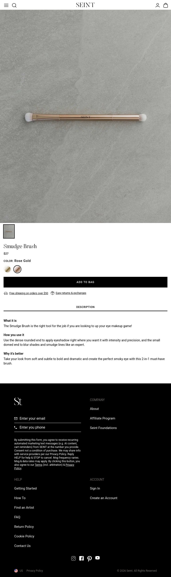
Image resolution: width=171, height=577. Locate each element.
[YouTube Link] (97, 557)
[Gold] (7, 269)
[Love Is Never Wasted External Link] (103, 428)
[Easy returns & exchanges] (68, 293)
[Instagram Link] (73, 558)
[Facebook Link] (81, 558)
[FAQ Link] (17, 517)
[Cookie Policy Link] (24, 536)
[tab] (85, 307)
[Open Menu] (6, 5)
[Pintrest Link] (89, 559)
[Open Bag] (165, 5)
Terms (38, 464)
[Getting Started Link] (25, 488)
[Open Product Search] (14, 5)
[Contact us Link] (22, 546)
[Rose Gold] (17, 269)
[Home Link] (85, 5)
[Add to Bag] (85, 282)
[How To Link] (20, 498)
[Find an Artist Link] (24, 508)
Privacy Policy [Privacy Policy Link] (34, 570)
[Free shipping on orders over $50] (26, 293)
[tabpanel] (85, 342)
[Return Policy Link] (24, 527)
